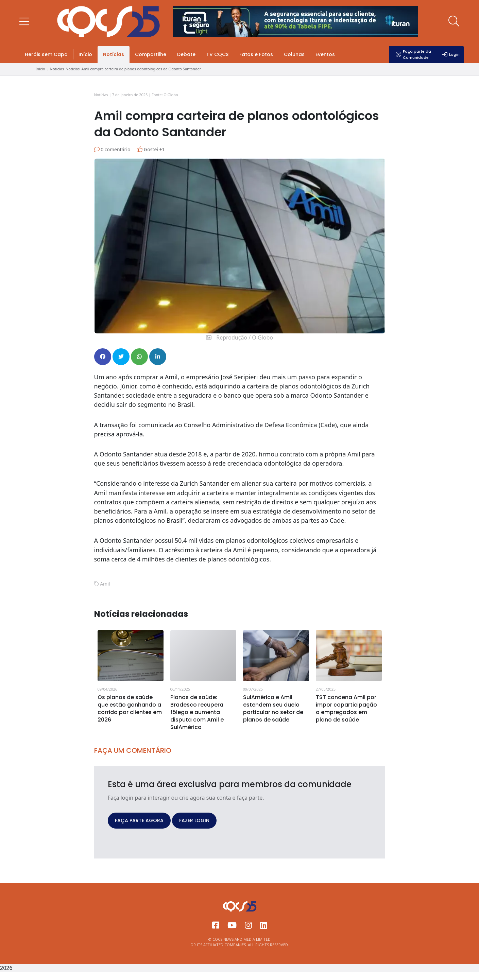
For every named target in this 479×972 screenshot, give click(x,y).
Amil (105, 583)
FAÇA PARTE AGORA (139, 820)
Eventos (325, 54)
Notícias (113, 54)
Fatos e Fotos (256, 54)
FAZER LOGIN (194, 820)
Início (85, 54)
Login (451, 54)
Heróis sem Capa (46, 54)
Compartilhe (150, 54)
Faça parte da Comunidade (413, 54)
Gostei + (151, 149)
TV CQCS (217, 54)
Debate (186, 54)
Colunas (294, 54)
